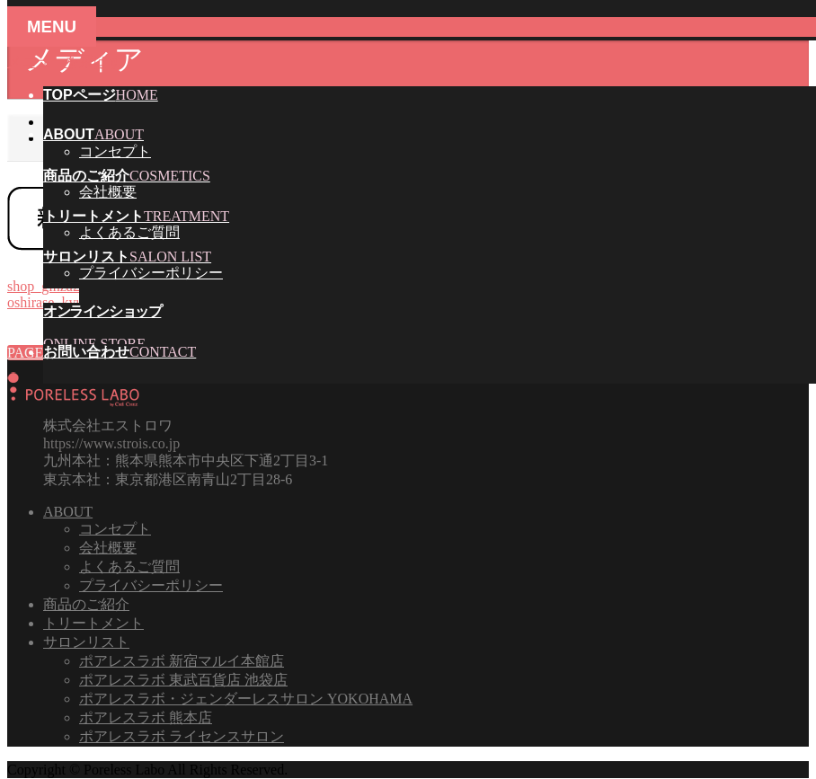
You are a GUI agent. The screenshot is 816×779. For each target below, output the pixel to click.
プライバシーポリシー (151, 272)
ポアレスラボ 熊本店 (145, 717)
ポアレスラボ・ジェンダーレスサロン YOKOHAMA (245, 698)
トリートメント (93, 623)
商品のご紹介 (86, 604)
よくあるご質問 (129, 232)
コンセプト (115, 151)
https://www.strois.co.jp (111, 443)
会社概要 (108, 191)
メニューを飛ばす (64, 61)
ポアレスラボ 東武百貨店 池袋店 (183, 679)
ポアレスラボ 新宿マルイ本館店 (181, 660)
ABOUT (68, 511)
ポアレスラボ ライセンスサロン (181, 736)
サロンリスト (86, 642)
